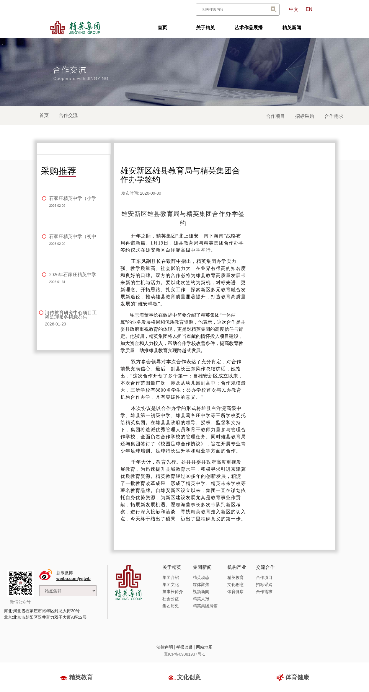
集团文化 (170, 584)
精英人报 (201, 598)
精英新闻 (291, 27)
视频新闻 (201, 591)
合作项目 (275, 116)
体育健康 (235, 591)
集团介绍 (170, 577)
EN (309, 9)
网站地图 (204, 647)
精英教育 (235, 577)
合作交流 (68, 115)
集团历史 (170, 605)
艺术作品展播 (248, 27)
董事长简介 (172, 591)
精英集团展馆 (205, 605)
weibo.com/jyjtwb (73, 578)
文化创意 (235, 584)
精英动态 (201, 577)
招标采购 (304, 116)
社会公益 (170, 598)
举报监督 (184, 647)
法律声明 (164, 647)
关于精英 (205, 27)
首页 (162, 27)
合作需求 (333, 116)
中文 (293, 9)
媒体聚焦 (201, 584)
